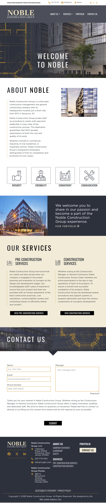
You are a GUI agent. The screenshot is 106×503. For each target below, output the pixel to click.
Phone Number (14, 385)
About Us (54, 14)
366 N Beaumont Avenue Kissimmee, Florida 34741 (41, 478)
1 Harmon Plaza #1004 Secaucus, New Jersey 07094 (42, 452)
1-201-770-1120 (55, 2)
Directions (79, 2)
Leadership (58, 451)
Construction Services (63, 466)
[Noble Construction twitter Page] (94, 3)
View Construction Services (77, 313)
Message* (59, 366)
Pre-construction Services (65, 463)
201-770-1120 (41, 459)
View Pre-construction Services (28, 313)
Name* (10, 366)
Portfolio (80, 14)
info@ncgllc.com (68, 2)
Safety (56, 454)
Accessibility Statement (45, 491)
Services (67, 14)
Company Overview (61, 448)
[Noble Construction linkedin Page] (96, 3)
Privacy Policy (64, 491)
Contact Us (92, 14)
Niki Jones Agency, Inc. (51, 500)
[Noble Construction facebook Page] (90, 3)
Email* (10, 375)
